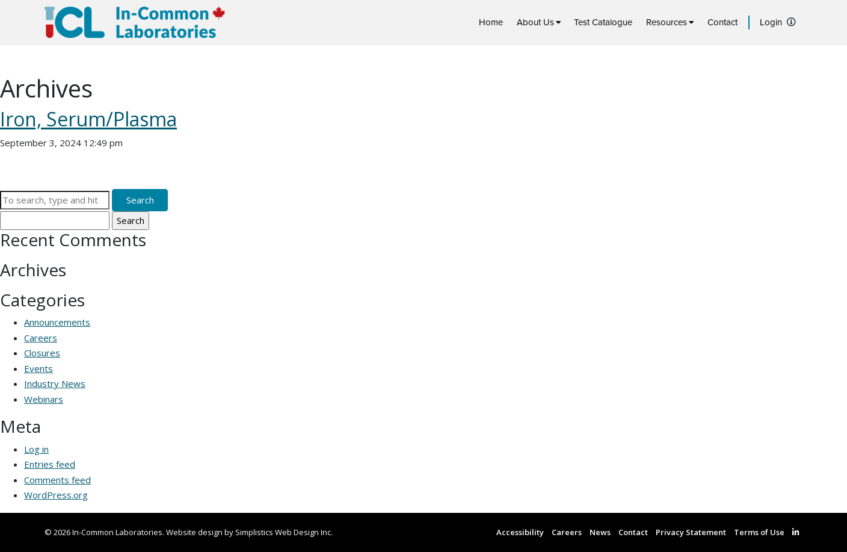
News (600, 532)
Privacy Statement (691, 532)
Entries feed (49, 464)
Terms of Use (759, 532)
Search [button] (140, 200)
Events (38, 368)
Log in (36, 449)
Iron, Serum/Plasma (88, 119)
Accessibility (520, 532)
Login (771, 22)
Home (491, 22)
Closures (42, 353)
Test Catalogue (603, 22)
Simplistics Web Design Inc (283, 532)
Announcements (57, 322)
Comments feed (57, 480)
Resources (666, 22)
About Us (535, 22)
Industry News (54, 383)
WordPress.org (56, 495)
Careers (40, 338)
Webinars (43, 399)
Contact (722, 22)
